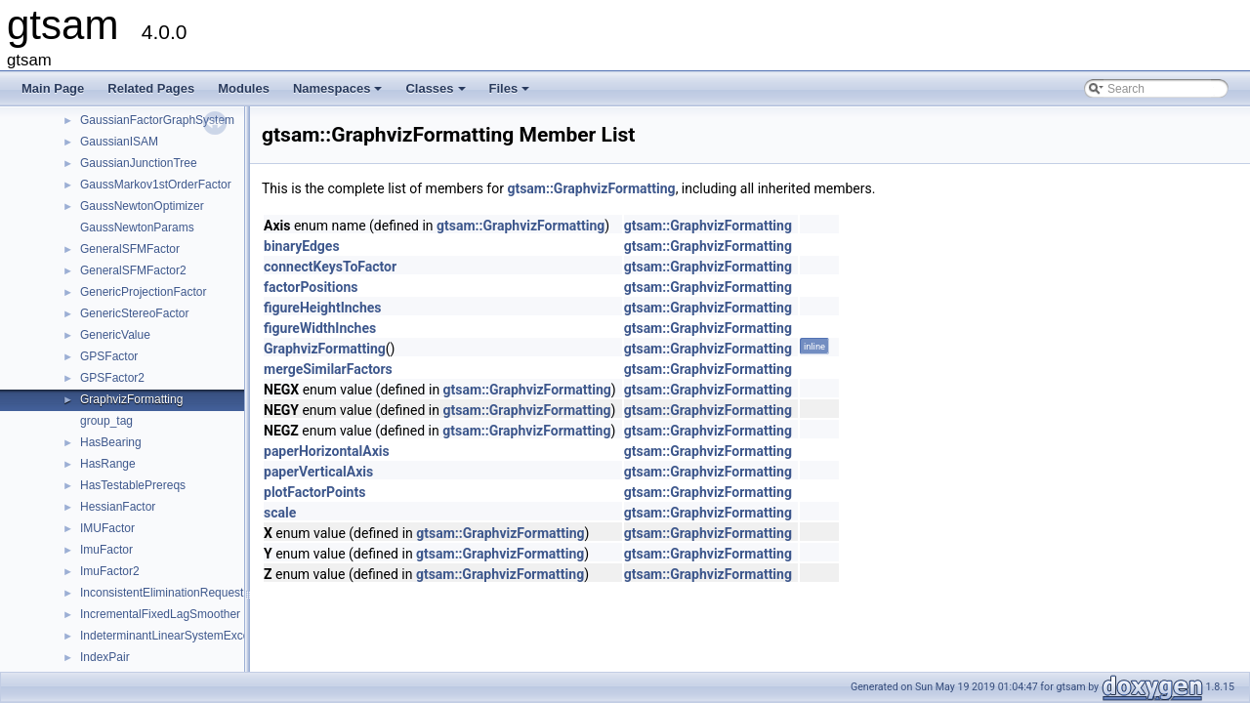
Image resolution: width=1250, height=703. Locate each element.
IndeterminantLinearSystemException (177, 635)
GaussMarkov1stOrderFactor (155, 184)
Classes (436, 93)
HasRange (108, 464)
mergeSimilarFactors (328, 369)
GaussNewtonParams (137, 227)
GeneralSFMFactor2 (133, 270)
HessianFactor (117, 507)
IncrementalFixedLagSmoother (160, 614)
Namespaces (339, 93)
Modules (244, 88)
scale (280, 512)
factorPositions (311, 287)
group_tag (106, 421)
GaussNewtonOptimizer (142, 206)
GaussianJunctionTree (138, 163)
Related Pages (150, 88)
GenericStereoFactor (134, 313)
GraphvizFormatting (131, 399)
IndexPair (105, 657)
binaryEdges (302, 246)
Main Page (52, 88)
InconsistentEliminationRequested (168, 593)
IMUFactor (107, 528)
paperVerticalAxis (318, 471)
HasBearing (111, 442)
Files (511, 93)
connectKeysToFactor (330, 266)
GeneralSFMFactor (130, 249)
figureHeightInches (323, 307)
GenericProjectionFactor (143, 292)
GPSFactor (109, 356)
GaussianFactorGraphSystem (157, 120)
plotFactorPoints (314, 492)
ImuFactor (106, 550)
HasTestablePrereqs (133, 485)
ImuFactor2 (110, 571)
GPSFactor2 (112, 378)
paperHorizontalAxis (327, 451)
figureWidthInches (320, 328)
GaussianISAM (119, 141)
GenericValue (115, 335)
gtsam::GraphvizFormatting (591, 188)
